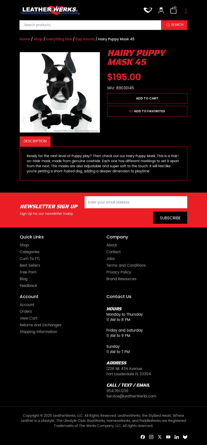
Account (27, 305)
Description (35, 141)
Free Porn (28, 272)
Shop (38, 39)
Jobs (110, 259)
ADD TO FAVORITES (147, 111)
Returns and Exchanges (40, 325)
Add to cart (147, 98)
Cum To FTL (30, 259)
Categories (29, 252)
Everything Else (59, 39)
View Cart (28, 318)
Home (25, 39)
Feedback (28, 286)
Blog (23, 279)
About (111, 245)
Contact (113, 252)
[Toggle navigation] (186, 11)
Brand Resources (121, 279)
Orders (26, 311)
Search (177, 25)
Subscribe (170, 218)
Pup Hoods (85, 39)
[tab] (35, 141)
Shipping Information (38, 332)
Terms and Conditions (126, 265)
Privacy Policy (118, 272)
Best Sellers (30, 265)
